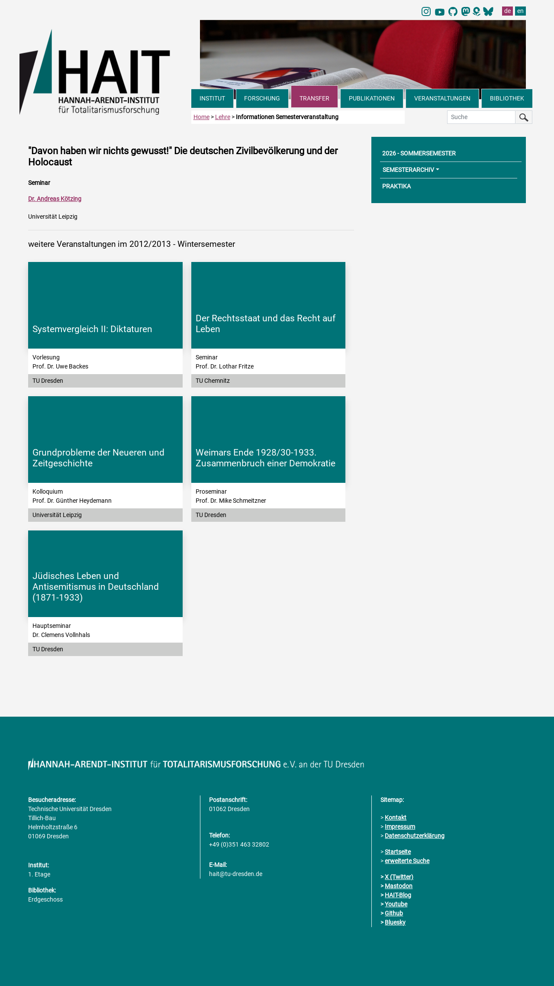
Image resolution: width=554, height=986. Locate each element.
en (520, 10)
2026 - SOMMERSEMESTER (419, 153)
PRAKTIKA (396, 186)
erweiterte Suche (407, 860)
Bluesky (395, 922)
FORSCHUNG (262, 98)
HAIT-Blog (398, 895)
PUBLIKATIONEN (372, 98)
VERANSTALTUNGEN (442, 98)
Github (394, 913)
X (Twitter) (399, 876)
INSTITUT (212, 98)
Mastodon (398, 886)
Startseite (398, 851)
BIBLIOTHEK (507, 98)
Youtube (396, 904)
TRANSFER (314, 98)
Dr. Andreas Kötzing (54, 198)
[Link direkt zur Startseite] (105, 71)
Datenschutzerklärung (414, 835)
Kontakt (395, 817)
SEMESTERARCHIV (408, 169)
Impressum (400, 826)
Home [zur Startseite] (201, 116)
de (507, 10)
